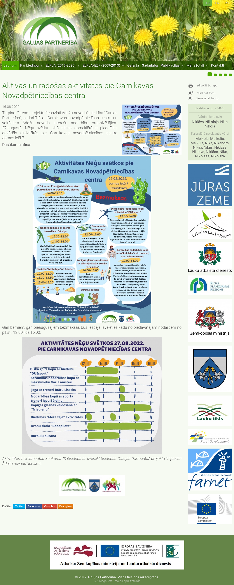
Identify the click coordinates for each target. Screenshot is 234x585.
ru (227, 3)
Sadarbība (150, 65)
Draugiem (65, 506)
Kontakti (217, 65)
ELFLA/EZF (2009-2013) (103, 65)
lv (208, 3)
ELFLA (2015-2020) (63, 65)
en (217, 3)
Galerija (133, 65)
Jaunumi (10, 65)
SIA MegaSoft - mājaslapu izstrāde (117, 581)
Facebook (34, 506)
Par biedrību (31, 65)
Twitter (19, 506)
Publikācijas (172, 65)
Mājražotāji (197, 65)
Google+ (49, 506)
